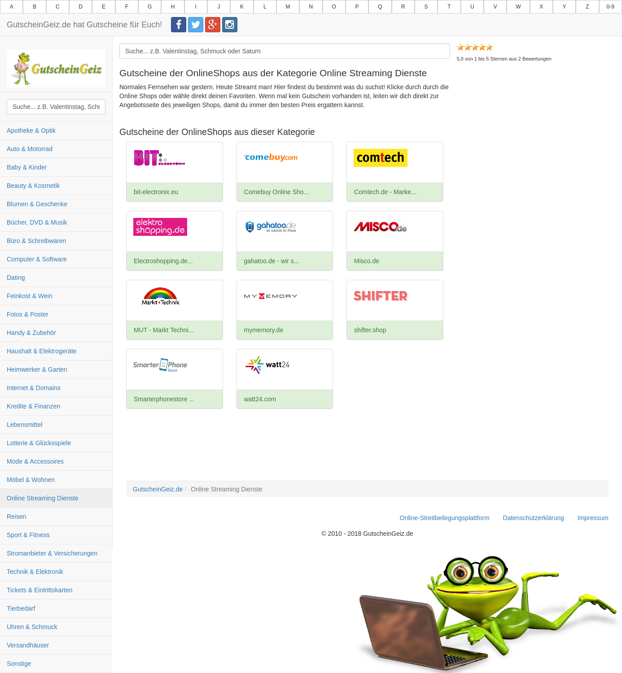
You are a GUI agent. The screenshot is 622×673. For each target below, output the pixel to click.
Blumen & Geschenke (37, 204)
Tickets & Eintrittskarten (40, 590)
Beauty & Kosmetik (33, 185)
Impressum (593, 517)
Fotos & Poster (27, 314)
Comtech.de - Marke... (385, 191)
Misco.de (366, 261)
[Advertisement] (532, 143)
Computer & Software (37, 259)
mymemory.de (264, 330)
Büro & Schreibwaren (36, 240)
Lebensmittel (24, 424)
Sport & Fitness (28, 534)
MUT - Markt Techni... (163, 330)
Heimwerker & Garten (37, 369)
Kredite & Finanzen (33, 406)
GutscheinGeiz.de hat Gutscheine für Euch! (84, 24)
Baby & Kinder (27, 167)
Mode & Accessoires (35, 461)
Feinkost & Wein (30, 296)
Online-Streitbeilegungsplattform (445, 517)
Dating (16, 277)
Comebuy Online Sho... (276, 191)
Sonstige (19, 663)
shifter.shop (370, 330)
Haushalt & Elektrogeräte (42, 351)
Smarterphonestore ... (164, 399)
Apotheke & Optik (31, 130)
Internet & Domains (34, 387)
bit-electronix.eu (156, 191)
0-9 (610, 7)
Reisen (16, 516)
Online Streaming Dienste (43, 498)
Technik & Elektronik (35, 571)
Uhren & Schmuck (32, 626)
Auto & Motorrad (30, 148)
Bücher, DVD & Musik (37, 222)
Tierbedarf (21, 608)
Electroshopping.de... (163, 261)
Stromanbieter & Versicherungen (52, 553)
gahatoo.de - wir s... (271, 261)
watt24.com (260, 399)
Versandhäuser (28, 645)
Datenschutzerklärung (533, 517)
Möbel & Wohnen (31, 479)
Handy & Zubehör (31, 332)
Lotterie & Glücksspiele (39, 443)
